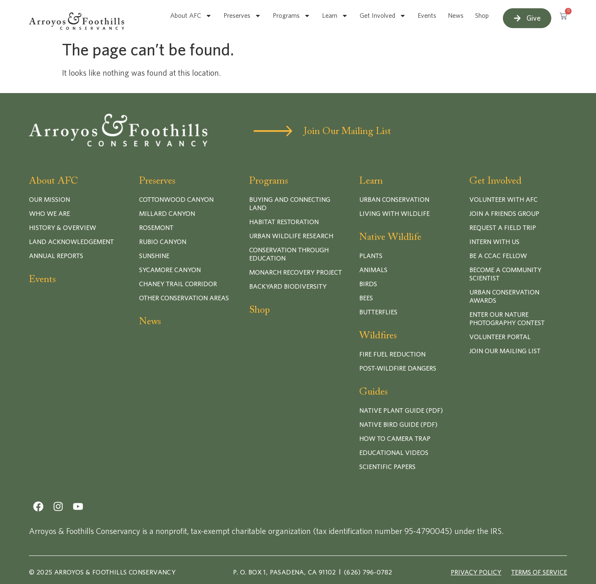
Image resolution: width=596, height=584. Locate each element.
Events (427, 15)
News (456, 15)
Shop (482, 15)
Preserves (242, 15)
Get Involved (383, 15)
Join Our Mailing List (347, 131)
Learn (335, 15)
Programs (291, 15)
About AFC (191, 15)
